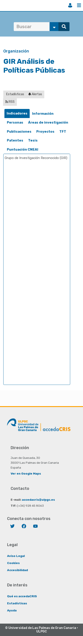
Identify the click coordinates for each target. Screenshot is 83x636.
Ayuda (12, 610)
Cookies (13, 563)
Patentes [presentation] (15, 140)
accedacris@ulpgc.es (38, 499)
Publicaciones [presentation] (19, 132)
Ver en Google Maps (26, 473)
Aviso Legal (16, 556)
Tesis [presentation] (33, 140)
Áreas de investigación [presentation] (48, 122)
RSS (10, 102)
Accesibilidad (17, 570)
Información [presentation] (43, 114)
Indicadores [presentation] (17, 113)
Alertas (35, 94)
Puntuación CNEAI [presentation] (22, 149)
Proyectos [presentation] (45, 132)
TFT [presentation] (62, 132)
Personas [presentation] (15, 122)
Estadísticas (15, 94)
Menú (79, 5)
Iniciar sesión (70, 5)
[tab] (17, 113)
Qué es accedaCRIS (22, 596)
